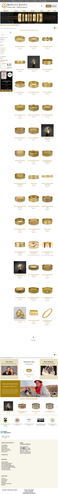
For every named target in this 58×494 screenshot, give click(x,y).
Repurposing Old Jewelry (6, 463)
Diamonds (33, 10)
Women (2, 40)
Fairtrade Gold (4, 479)
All (1, 43)
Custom (54, 6)
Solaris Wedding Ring (33, 46)
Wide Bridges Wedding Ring (20, 46)
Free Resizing (4, 447)
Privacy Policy (4, 451)
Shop (48, 6)
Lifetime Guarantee (5, 449)
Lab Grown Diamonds (6, 469)
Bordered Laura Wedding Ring (47, 69)
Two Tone (3, 47)
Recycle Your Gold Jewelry (25, 452)
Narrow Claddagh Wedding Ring (33, 274)
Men (2, 41)
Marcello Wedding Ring (20, 69)
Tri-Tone (2, 52)
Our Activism (4, 481)
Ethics (49, 10)
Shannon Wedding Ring (20, 92)
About (55, 10)
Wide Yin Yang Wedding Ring (34, 137)
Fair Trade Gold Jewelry (6, 464)
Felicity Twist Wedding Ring (47, 92)
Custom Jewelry (4, 462)
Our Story (3, 478)
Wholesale (3, 482)
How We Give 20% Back (6, 483)
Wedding (16, 10)
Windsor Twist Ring (47, 229)
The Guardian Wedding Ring (20, 297)
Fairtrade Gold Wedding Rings (7, 465)
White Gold (3, 49)
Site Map (3, 484)
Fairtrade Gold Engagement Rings (8, 467)
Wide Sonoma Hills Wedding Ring (8, 411)
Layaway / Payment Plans (25, 453)
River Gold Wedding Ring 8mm (20, 320)
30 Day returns (4, 446)
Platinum (2, 51)
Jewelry (24, 10)
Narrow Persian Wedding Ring (33, 69)
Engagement (5, 10)
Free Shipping (4, 445)
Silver (2, 53)
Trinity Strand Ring (33, 183)
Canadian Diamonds (5, 468)
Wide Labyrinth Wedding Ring (20, 137)
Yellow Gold (3, 48)
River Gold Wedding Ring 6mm (33, 92)
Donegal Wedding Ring (36, 411)
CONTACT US (4, 454)
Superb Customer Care (6, 450)
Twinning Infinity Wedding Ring (33, 206)
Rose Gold (3, 50)
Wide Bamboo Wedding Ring (20, 160)
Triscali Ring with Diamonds (47, 46)
